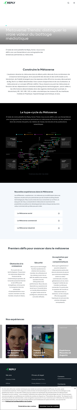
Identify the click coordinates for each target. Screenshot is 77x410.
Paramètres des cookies (27, 406)
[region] (38, 398)
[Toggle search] (68, 3)
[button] (64, 376)
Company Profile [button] (10, 379)
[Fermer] (75, 388)
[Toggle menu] (74, 3)
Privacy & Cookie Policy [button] (38, 379)
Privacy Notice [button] (39, 383)
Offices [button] (8, 383)
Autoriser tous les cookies (49, 406)
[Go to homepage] (9, 3)
